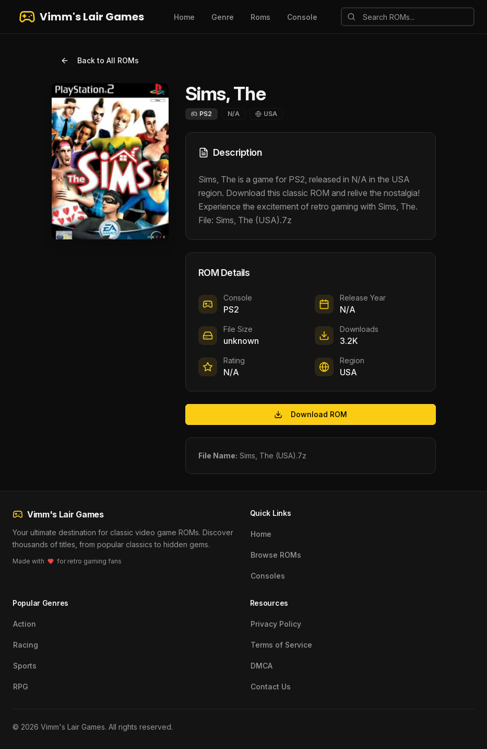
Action (24, 623)
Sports (25, 665)
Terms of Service (281, 644)
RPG (20, 686)
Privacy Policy (276, 623)
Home (184, 17)
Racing (25, 644)
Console (302, 17)
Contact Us (271, 686)
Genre (222, 17)
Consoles (268, 575)
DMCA (261, 665)
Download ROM (310, 414)
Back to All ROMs (100, 60)
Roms (260, 17)
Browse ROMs (276, 554)
